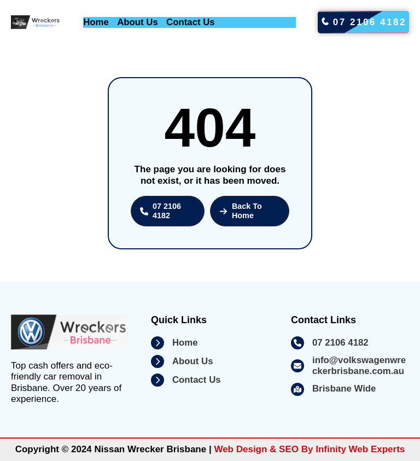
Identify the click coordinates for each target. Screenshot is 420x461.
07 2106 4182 (363, 22)
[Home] (174, 342)
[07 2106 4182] (330, 342)
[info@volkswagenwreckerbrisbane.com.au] (350, 366)
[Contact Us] (186, 380)
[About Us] (182, 361)
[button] (168, 211)
